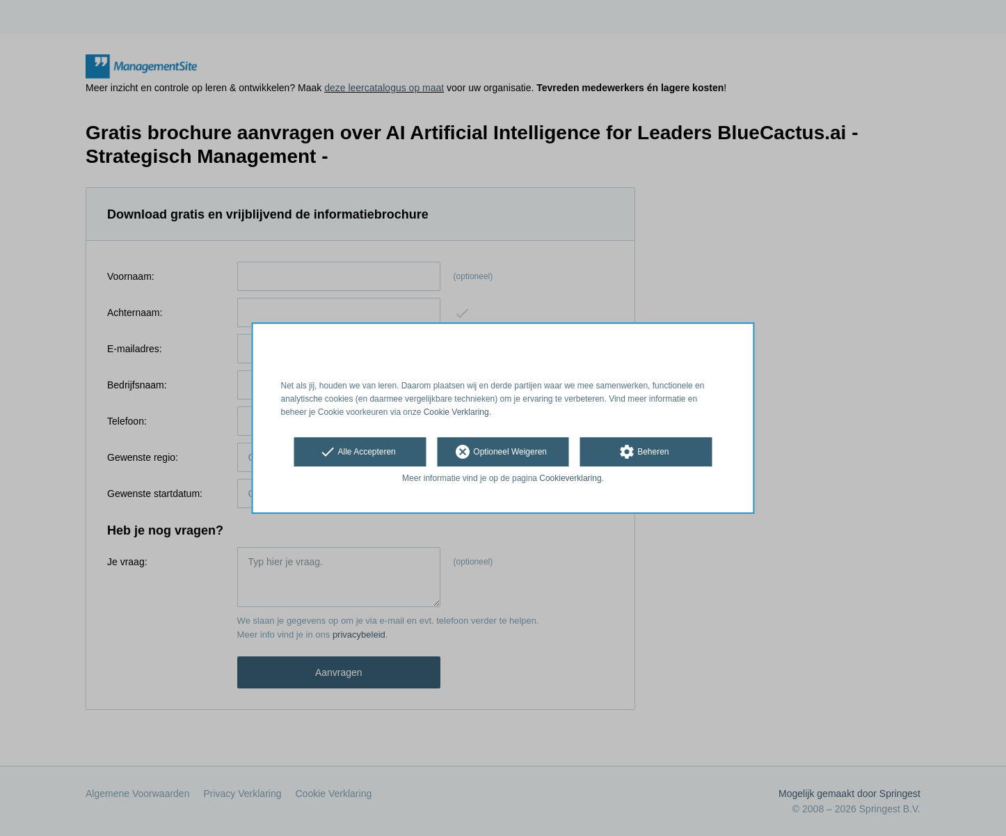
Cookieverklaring (570, 479)
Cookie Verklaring (456, 412)
